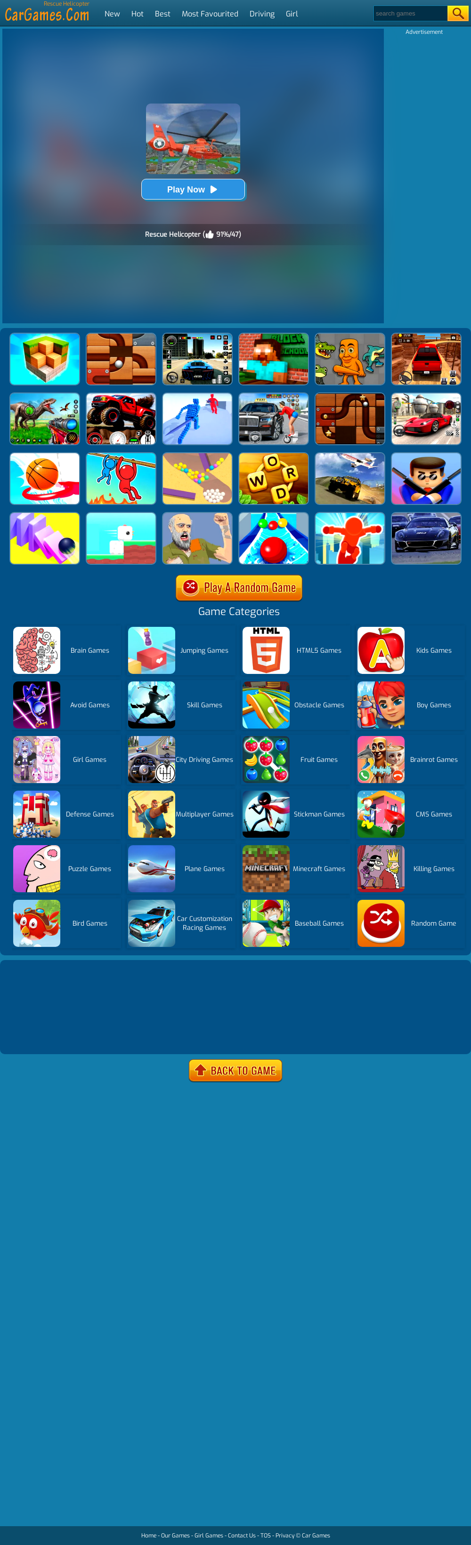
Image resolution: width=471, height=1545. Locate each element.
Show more (34, 1036)
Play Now (193, 189)
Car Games (316, 1535)
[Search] (410, 13)
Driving (262, 14)
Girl (292, 14)
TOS (265, 1535)
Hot (137, 14)
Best (163, 14)
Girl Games (209, 1535)
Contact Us (242, 1535)
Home (148, 1535)
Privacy (285, 1535)
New (112, 14)
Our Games (175, 1535)
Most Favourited (210, 14)
